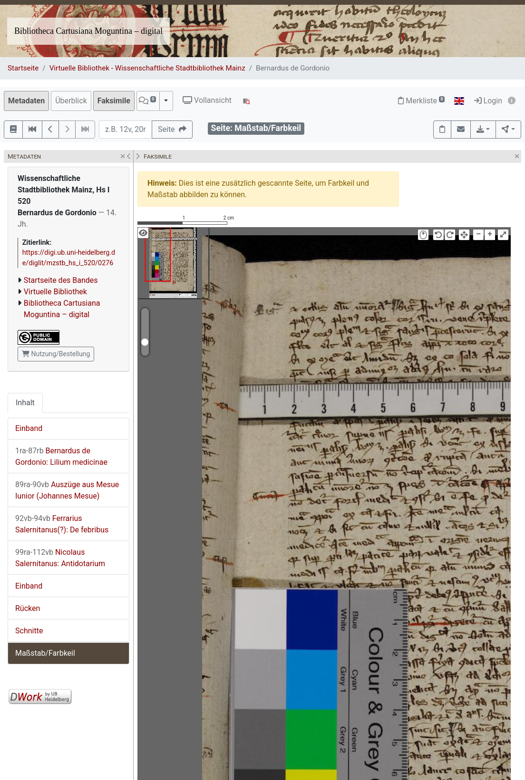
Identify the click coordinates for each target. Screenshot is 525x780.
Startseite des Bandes (61, 280)
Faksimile (113, 100)
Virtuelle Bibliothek (55, 291)
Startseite (23, 68)
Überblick (71, 100)
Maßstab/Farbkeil (45, 653)
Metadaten (26, 100)
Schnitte (29, 630)
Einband (28, 428)
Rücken (27, 608)
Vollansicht (207, 100)
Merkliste (421, 100)
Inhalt (25, 402)
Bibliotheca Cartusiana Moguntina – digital (88, 31)
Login (488, 100)
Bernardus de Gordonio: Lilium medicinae (61, 456)
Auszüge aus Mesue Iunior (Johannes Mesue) (67, 490)
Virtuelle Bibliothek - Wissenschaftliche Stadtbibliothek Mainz (147, 68)
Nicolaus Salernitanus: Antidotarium (60, 558)
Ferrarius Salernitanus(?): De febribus (61, 524)
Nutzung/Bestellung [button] (56, 354)
